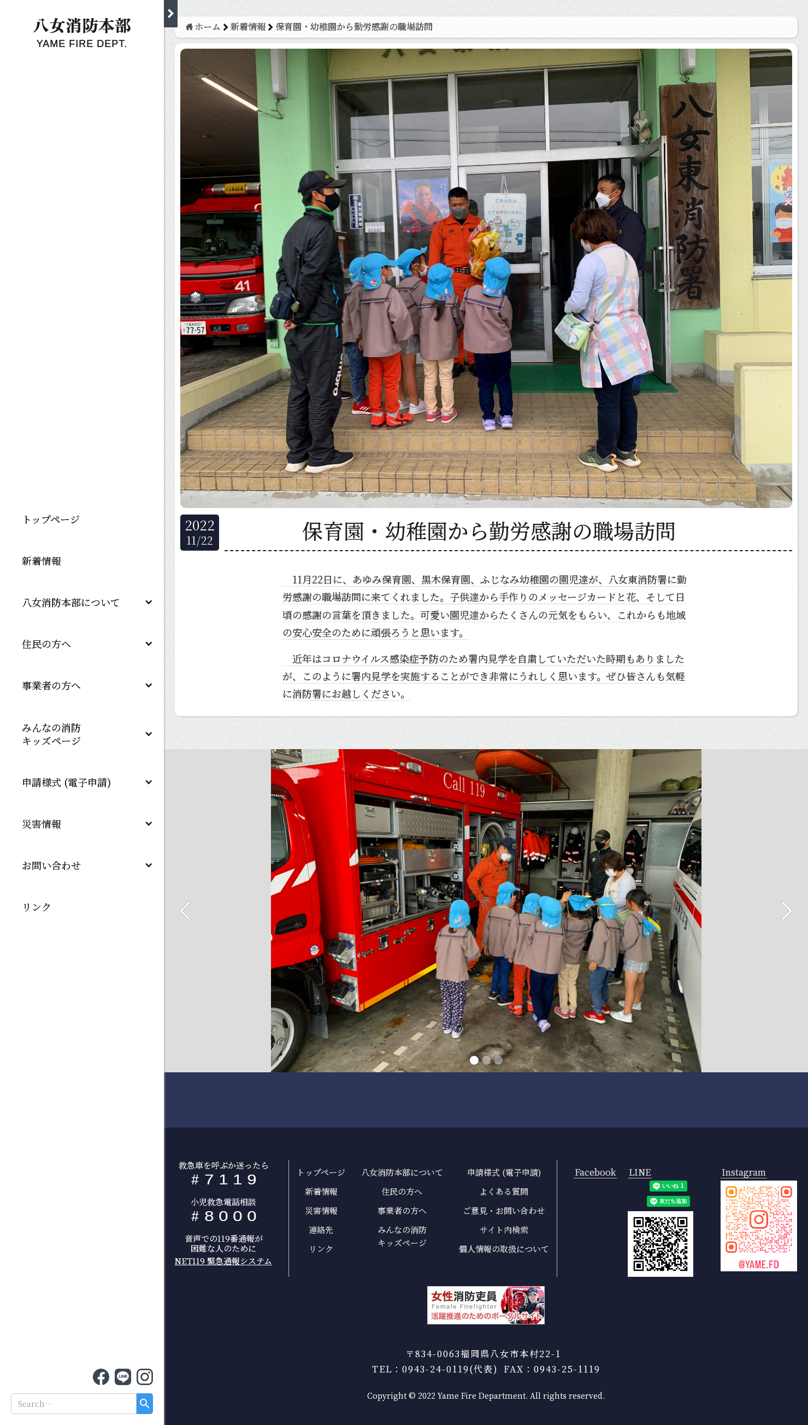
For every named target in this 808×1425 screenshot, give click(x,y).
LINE (640, 1172)
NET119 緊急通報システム (223, 1260)
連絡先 (321, 1229)
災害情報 (41, 823)
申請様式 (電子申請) (66, 782)
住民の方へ (46, 643)
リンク (36, 907)
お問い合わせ (51, 865)
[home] (82, 30)
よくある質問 (503, 1191)
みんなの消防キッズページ (402, 1236)
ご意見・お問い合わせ (504, 1210)
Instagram (744, 1172)
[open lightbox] (759, 1226)
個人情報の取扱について (504, 1248)
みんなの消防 (56, 733)
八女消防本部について (71, 602)
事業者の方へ (51, 685)
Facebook (595, 1172)
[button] (82, 602)
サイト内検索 (504, 1229)
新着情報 (41, 560)
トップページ (51, 519)
